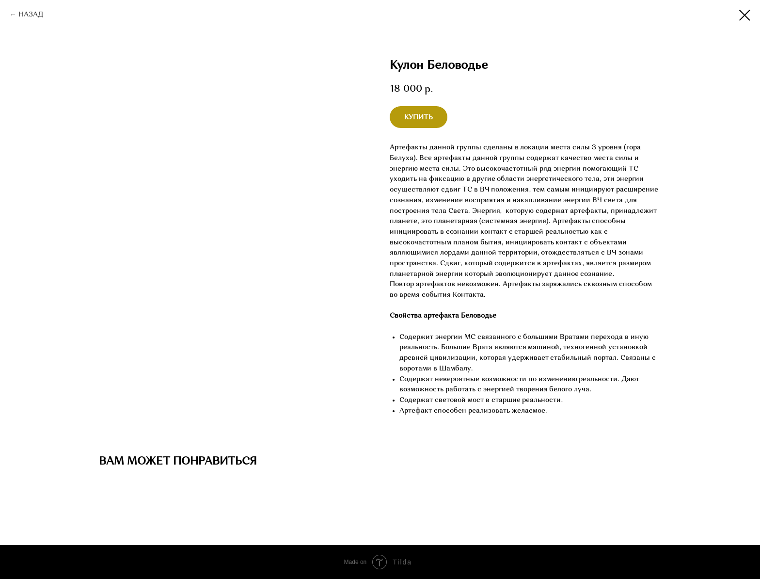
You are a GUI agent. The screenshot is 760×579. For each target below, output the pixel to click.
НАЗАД (30, 14)
